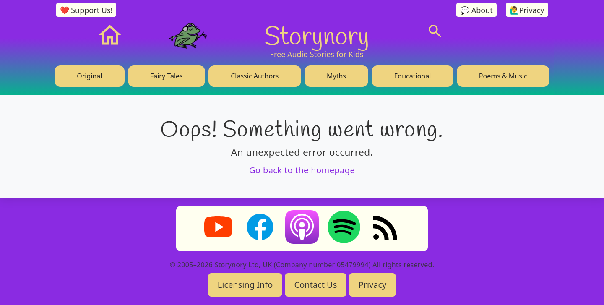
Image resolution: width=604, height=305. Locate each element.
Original (89, 76)
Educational (412, 76)
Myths (336, 76)
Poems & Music (503, 76)
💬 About (476, 10)
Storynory (317, 35)
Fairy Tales (166, 76)
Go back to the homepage (302, 170)
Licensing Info (245, 284)
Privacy (373, 284)
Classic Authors (255, 76)
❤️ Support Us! (86, 10)
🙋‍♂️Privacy (527, 10)
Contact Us (315, 284)
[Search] (435, 31)
